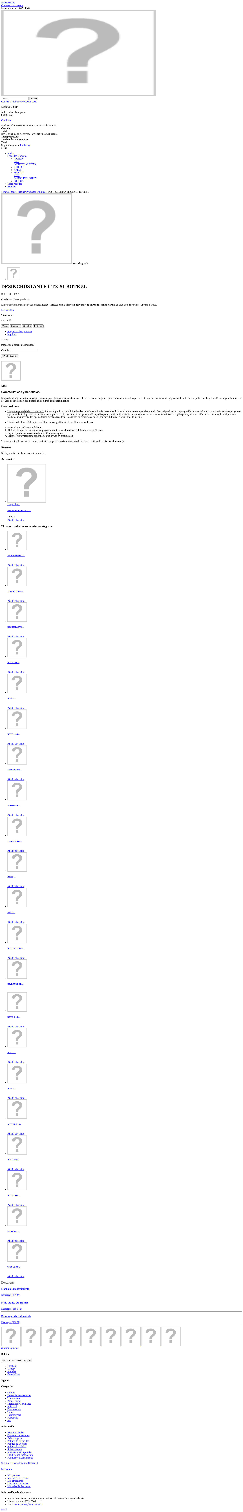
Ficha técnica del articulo (14, 1302)
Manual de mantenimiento (15, 1289)
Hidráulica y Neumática (19, 1403)
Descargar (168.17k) (11, 1308)
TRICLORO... (13, 1267)
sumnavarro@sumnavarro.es (29, 1504)
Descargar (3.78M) (10, 1295)
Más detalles (7, 310)
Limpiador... (13, 504)
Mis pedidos (13, 1475)
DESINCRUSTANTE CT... (19, 510)
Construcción (14, 1409)
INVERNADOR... (15, 984)
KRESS (17, 169)
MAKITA (18, 172)
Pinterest (38, 326)
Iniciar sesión (8, 2)
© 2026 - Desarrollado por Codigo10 (19, 1463)
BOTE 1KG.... (13, 734)
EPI (9, 1420)
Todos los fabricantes (18, 156)
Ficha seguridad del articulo (16, 1316)
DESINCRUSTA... (15, 627)
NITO (17, 175)
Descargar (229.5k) (10, 1322)
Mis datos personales (17, 1483)
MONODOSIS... (14, 770)
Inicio (10, 153)
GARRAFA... (13, 1231)
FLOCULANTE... (15, 591)
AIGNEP (18, 158)
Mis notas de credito (17, 1478)
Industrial (12, 1406)
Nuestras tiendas (15, 1432)
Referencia (7, 294)
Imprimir (11, 334)
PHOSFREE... (13, 805)
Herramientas (14, 1415)
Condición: (7, 299)
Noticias (11, 186)
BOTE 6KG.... (13, 1017)
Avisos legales (14, 1438)
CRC (16, 161)
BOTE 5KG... (13, 662)
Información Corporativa (19, 1452)
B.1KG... (11, 698)
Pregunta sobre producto (19, 331)
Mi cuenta (6, 1469)
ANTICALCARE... (15, 948)
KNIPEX (18, 167)
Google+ (27, 326)
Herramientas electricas (19, 1395)
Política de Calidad (16, 1446)
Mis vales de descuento (19, 1486)
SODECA (19, 181)
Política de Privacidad (18, 1441)
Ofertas (11, 1392)
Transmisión (13, 1398)
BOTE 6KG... (13, 1160)
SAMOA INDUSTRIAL (26, 178)
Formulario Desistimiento (20, 1457)
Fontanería (12, 1417)
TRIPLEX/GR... (14, 841)
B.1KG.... (11, 1052)
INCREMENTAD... (16, 555)
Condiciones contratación (20, 1455)
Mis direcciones (15, 1480)
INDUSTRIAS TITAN (25, 164)
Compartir (15, 326)
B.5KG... (11, 877)
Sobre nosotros (14, 183)
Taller (10, 1412)
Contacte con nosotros (12, 5)
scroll (4, 1509)
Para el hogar (13, 1401)
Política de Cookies (17, 1443)
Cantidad (5, 350)
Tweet (5, 326)
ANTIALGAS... (14, 1124)
